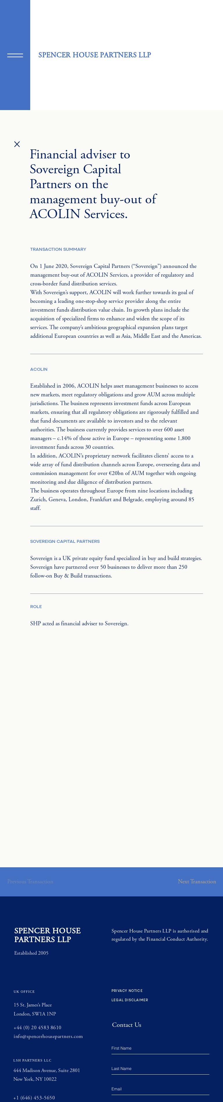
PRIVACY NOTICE (127, 991)
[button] (15, 55)
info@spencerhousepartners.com (48, 1036)
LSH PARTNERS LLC (32, 1060)
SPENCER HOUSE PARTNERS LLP (94, 55)
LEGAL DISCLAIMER (130, 1000)
